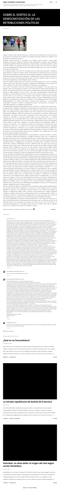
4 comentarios (12, 357)
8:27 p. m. (9, 328)
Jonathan (9, 322)
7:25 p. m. (9, 318)
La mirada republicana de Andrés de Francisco (27, 401)
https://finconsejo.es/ (47, 324)
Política (26, 209)
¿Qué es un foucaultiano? (16, 340)
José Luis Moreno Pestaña (12, 271)
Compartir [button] (53, 209)
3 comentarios (12, 482)
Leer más (55, 357)
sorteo (30, 209)
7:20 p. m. (9, 275)
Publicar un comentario (8, 331)
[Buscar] (51, 2)
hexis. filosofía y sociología (14, 2)
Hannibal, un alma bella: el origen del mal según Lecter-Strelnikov (28, 464)
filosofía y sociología (19, 209)
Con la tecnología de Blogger (30, 487)
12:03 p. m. (9, 267)
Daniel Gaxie (11, 209)
